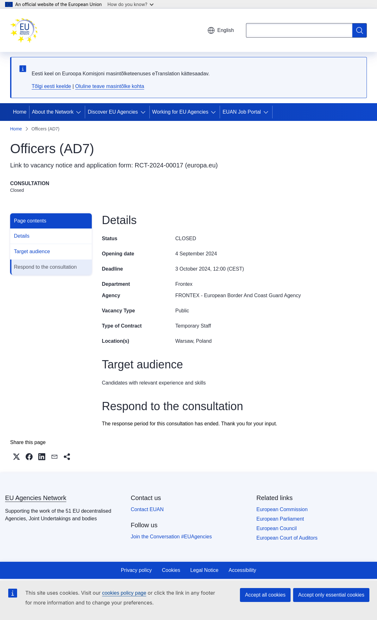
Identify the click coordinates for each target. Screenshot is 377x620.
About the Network (53, 112)
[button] (16, 457)
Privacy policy (136, 570)
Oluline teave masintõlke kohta (109, 86)
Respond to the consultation (45, 267)
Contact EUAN (147, 509)
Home (20, 112)
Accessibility (242, 570)
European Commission (282, 509)
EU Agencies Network (35, 497)
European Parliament (280, 519)
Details (21, 236)
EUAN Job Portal (242, 112)
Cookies (171, 570)
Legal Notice (204, 570)
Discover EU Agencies (113, 112)
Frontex (183, 284)
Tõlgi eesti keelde (51, 86)
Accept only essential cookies (331, 595)
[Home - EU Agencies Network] (24, 30)
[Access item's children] (80, 112)
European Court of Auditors (286, 538)
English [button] (220, 30)
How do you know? (131, 4)
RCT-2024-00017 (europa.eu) (176, 165)
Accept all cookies (265, 595)
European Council (276, 528)
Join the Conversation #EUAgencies (171, 536)
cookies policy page (124, 593)
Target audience (32, 251)
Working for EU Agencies (180, 112)
